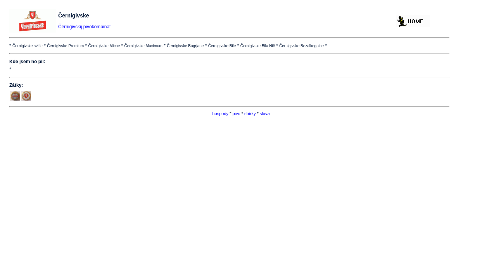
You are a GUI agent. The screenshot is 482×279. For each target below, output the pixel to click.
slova (265, 113)
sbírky (250, 113)
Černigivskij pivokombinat (84, 26)
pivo (236, 113)
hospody (220, 113)
